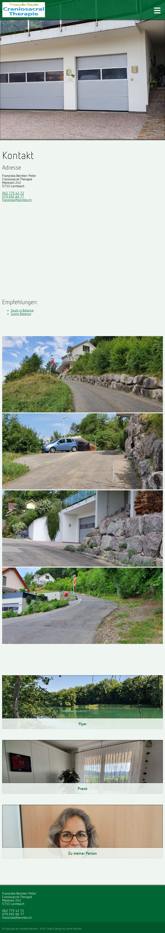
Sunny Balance (21, 314)
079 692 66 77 (13, 196)
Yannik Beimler (74, 929)
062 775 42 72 (13, 193)
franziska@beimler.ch (17, 200)
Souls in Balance (22, 310)
